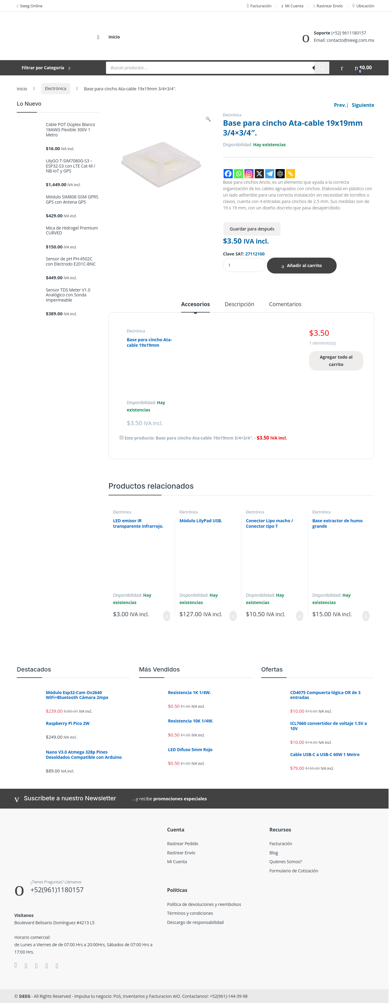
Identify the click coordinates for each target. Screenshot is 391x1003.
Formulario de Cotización (293, 871)
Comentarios (285, 304)
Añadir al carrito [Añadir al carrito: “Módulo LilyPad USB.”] (233, 616)
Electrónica (55, 88)
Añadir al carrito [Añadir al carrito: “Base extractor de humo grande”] (366, 616)
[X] (259, 173)
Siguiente (363, 105)
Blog (273, 853)
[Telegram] (269, 173)
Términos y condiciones (190, 913)
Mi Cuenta (293, 6)
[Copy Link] (290, 173)
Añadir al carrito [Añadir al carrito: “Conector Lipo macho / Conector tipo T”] (299, 616)
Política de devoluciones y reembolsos (204, 904)
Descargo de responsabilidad (195, 922)
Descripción (239, 304)
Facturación (259, 6)
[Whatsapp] (238, 173)
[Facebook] (228, 173)
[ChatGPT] (280, 173)
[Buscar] (321, 68)
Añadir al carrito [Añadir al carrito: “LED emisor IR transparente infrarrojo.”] (166, 616)
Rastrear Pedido (182, 843)
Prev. (340, 105)
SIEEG (24, 996)
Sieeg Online (29, 6)
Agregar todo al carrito (336, 360)
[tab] (195, 306)
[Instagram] (249, 173)
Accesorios (195, 304)
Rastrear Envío (328, 6)
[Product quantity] (244, 265)
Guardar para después (252, 229)
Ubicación (363, 6)
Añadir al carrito (304, 265)
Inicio (114, 37)
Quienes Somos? (285, 861)
